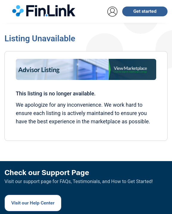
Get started (144, 11)
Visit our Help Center (33, 203)
